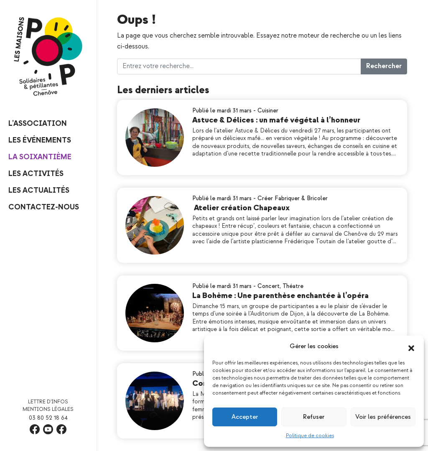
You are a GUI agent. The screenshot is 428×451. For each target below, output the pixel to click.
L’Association (37, 123)
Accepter (245, 416)
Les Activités (36, 173)
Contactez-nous (43, 207)
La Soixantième (39, 157)
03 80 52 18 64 (48, 417)
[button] (411, 346)
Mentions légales (48, 409)
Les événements (39, 140)
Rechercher (384, 66)
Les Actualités (38, 190)
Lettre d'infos (48, 402)
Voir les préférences (383, 416)
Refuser (313, 416)
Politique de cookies (310, 436)
